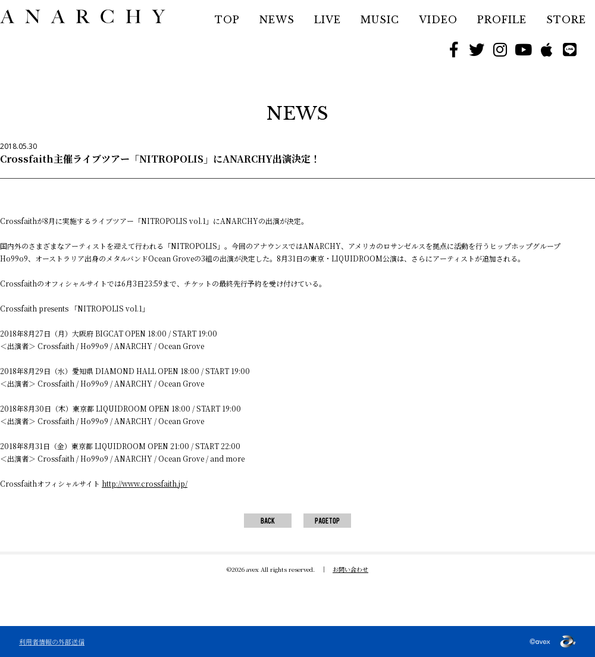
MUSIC (380, 20)
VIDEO (438, 20)
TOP (227, 20)
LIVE (327, 20)
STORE (566, 20)
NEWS (277, 20)
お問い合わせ (350, 569)
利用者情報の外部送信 (51, 641)
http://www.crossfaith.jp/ (144, 483)
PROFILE (502, 20)
